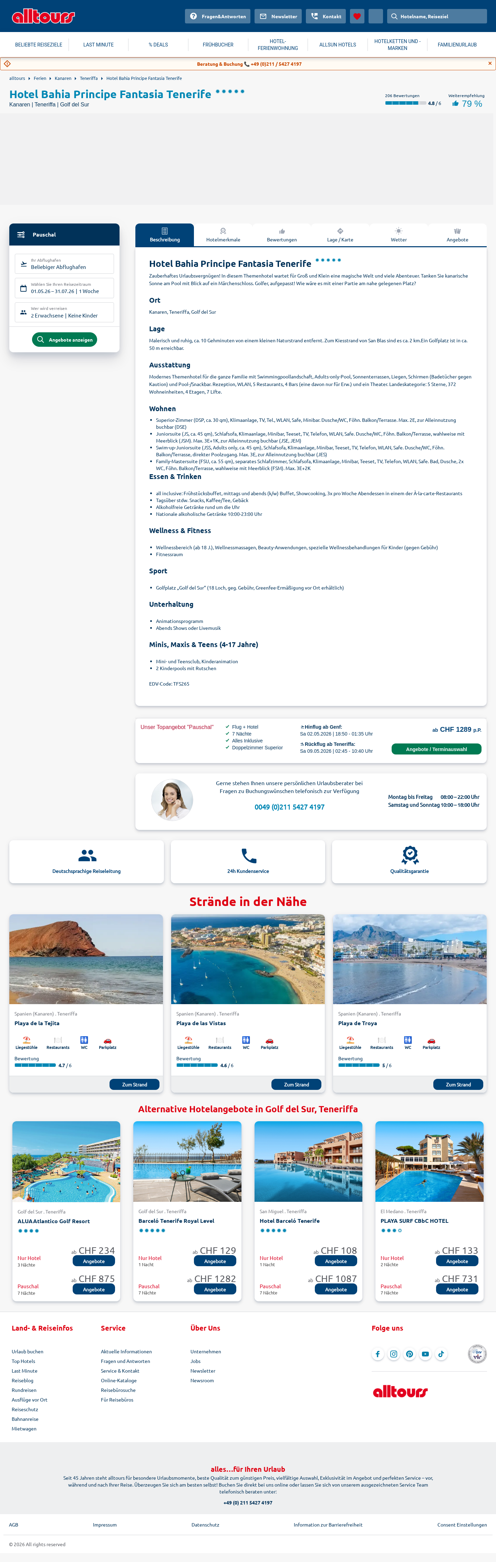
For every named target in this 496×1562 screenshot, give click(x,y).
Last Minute (25, 1370)
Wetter (399, 234)
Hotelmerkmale (223, 234)
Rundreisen (24, 1390)
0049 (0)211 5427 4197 (289, 806)
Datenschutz (205, 1524)
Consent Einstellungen (462, 1524)
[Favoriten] (357, 16)
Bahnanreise (25, 1419)
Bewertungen (282, 234)
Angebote (457, 234)
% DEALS (158, 45)
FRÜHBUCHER (218, 45)
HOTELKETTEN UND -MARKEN (397, 45)
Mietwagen (24, 1428)
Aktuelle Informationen (126, 1351)
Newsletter (202, 1370)
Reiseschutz (25, 1409)
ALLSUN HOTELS (337, 45)
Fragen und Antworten (125, 1361)
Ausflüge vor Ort (30, 1399)
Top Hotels (23, 1361)
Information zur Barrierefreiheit (328, 1524)
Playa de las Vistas (201, 1023)
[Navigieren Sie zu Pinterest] (409, 1354)
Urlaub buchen (27, 1351)
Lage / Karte (340, 234)
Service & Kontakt (120, 1370)
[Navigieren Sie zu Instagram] (394, 1354)
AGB (13, 1524)
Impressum (105, 1524)
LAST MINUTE (98, 45)
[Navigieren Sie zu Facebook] (378, 1354)
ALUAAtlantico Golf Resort (54, 1221)
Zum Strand (134, 1084)
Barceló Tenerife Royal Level (176, 1220)
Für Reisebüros (117, 1399)
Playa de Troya (357, 1023)
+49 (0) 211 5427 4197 (248, 1502)
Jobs (195, 1361)
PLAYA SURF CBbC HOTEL (414, 1220)
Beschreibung (165, 234)
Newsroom (202, 1380)
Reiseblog (22, 1380)
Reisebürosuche (118, 1390)
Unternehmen (205, 1351)
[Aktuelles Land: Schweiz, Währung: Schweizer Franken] (376, 16)
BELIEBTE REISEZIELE (38, 45)
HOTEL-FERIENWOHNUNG (278, 45)
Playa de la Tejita (37, 1023)
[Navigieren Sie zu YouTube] (425, 1354)
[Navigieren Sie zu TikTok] (441, 1354)
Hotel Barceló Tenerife (290, 1220)
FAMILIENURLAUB (457, 45)
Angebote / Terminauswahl (436, 749)
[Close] (490, 63)
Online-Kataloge (119, 1380)
